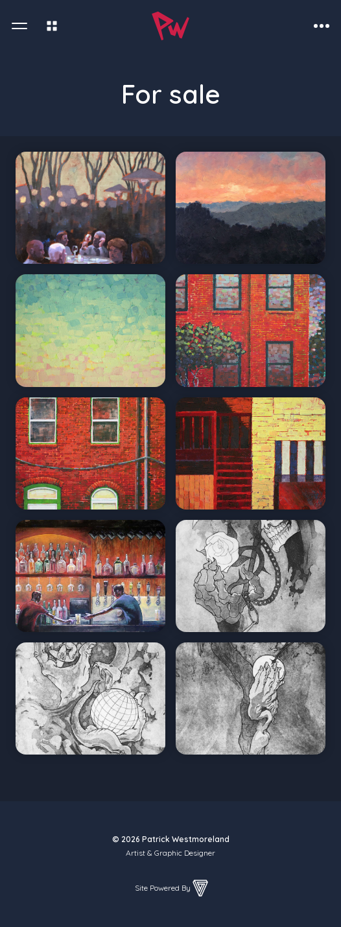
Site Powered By (172, 888)
